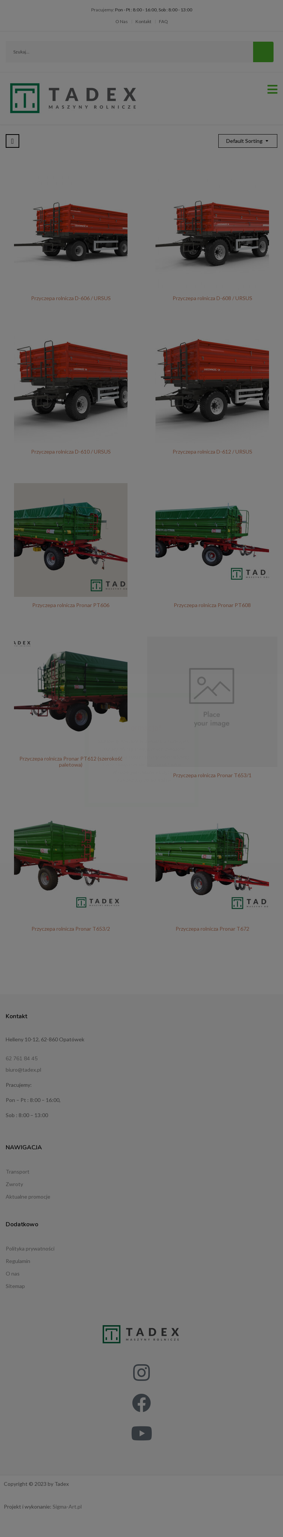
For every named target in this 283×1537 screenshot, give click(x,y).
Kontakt (143, 21)
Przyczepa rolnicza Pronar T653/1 (212, 775)
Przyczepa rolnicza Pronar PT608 (212, 605)
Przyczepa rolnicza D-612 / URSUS (212, 451)
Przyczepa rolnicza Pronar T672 (212, 928)
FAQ (163, 21)
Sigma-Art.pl (67, 1506)
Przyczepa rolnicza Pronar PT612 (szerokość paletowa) (71, 761)
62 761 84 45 (21, 1058)
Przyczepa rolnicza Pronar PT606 (70, 605)
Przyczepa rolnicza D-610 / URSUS (71, 451)
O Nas (121, 21)
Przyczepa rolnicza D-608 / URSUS (212, 298)
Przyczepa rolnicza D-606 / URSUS (71, 298)
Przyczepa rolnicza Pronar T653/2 (70, 928)
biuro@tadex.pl (23, 1069)
